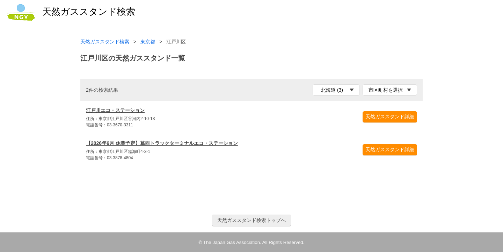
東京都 (147, 41)
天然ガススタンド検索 (104, 41)
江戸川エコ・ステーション (115, 110)
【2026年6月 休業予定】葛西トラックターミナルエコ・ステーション (162, 143)
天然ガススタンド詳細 (389, 116)
